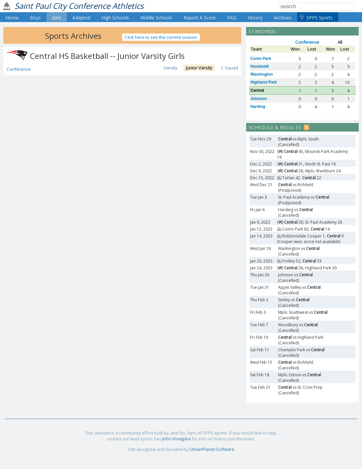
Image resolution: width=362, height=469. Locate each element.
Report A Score (200, 17)
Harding (257, 106)
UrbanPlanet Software (212, 449)
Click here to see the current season (161, 37)
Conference (19, 69)
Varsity (170, 68)
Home (12, 17)
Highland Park (263, 82)
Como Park (260, 58)
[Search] (316, 7)
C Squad (229, 68)
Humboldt (259, 66)
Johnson (258, 98)
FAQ (231, 17)
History (255, 17)
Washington (261, 74)
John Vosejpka (176, 439)
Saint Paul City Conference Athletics (78, 5)
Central (257, 90)
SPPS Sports (319, 17)
